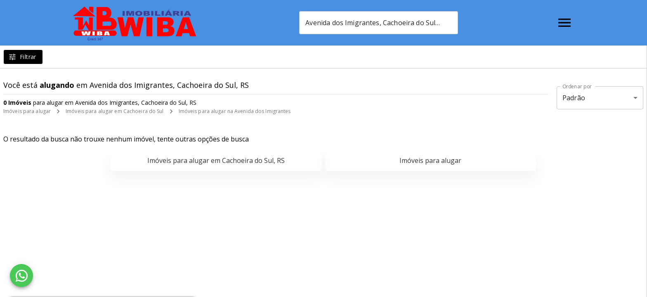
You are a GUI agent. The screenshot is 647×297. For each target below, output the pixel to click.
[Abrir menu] (564, 22)
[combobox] (378, 22)
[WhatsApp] (21, 275)
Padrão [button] (573, 97)
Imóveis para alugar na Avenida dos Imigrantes (235, 111)
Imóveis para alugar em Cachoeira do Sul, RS (216, 160)
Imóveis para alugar (27, 111)
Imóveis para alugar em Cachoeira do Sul (114, 111)
